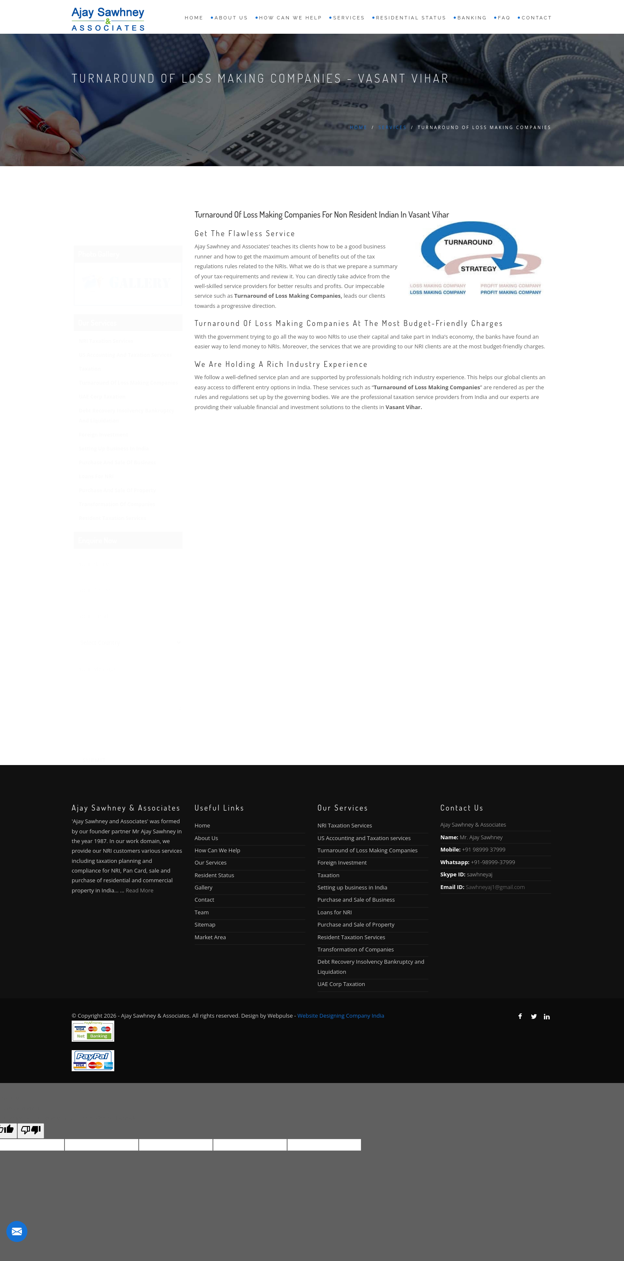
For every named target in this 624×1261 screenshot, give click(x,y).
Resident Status (214, 875)
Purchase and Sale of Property (117, 449)
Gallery (203, 887)
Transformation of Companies (117, 462)
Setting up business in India (114, 407)
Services (349, 18)
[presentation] (128, 692)
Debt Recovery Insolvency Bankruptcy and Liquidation (126, 374)
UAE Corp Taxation (102, 355)
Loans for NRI (96, 435)
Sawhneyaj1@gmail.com (495, 887)
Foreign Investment (103, 393)
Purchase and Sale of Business (117, 421)
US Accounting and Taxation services (125, 313)
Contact (537, 18)
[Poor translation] (30, 1131)
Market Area (210, 937)
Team (202, 912)
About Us (206, 838)
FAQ (504, 18)
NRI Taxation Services (106, 299)
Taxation (90, 327)
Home (194, 18)
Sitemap (205, 924)
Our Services (211, 862)
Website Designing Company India (340, 1015)
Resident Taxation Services (112, 476)
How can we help (291, 18)
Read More (139, 890)
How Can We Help (217, 850)
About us (231, 18)
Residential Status (411, 18)
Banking (472, 18)
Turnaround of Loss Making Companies (128, 341)
